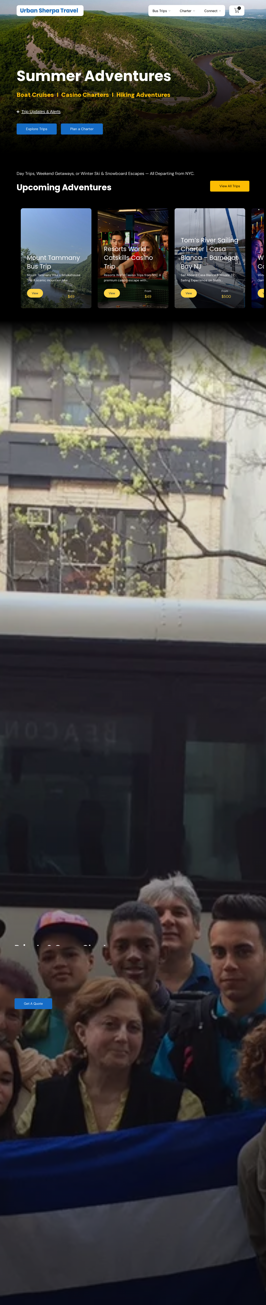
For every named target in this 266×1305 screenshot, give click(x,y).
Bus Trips (160, 11)
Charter (185, 11)
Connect (210, 11)
